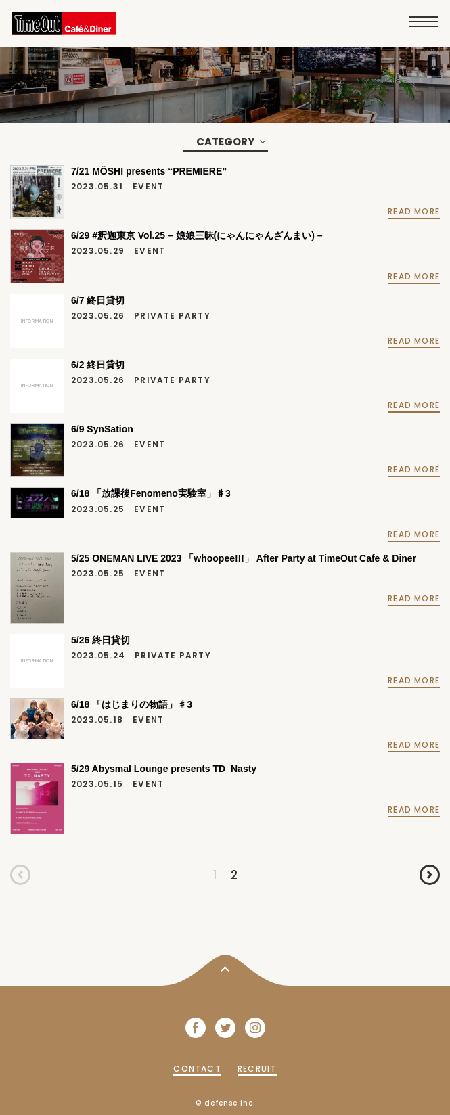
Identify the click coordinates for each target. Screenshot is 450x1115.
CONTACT (197, 1068)
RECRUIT (257, 1068)
